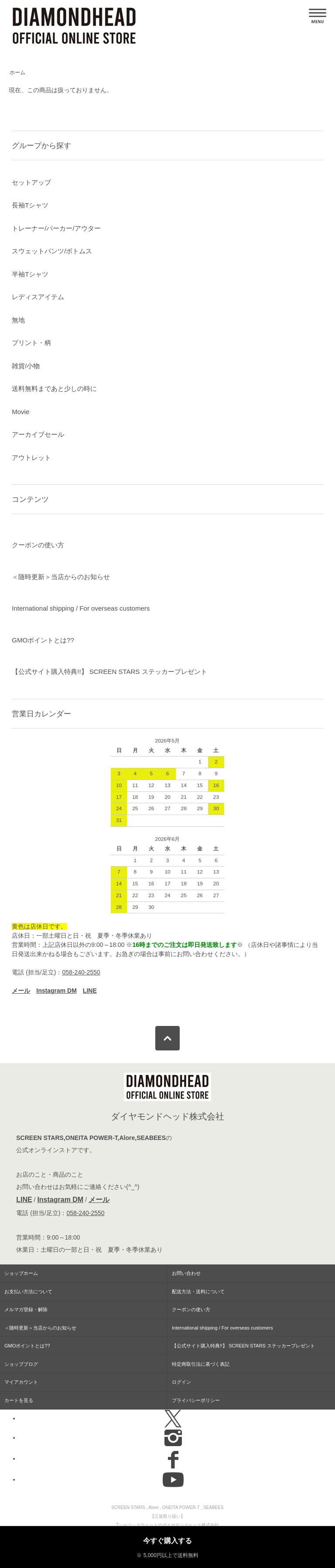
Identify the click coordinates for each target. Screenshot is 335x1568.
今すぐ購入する (167, 1540)
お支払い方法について (28, 1291)
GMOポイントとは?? (43, 640)
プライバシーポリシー (196, 1400)
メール (99, 1199)
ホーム (17, 72)
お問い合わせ (186, 1273)
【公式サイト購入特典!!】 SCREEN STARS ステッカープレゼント (109, 671)
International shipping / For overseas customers (81, 608)
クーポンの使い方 (38, 545)
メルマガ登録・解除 (26, 1309)
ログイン (181, 1382)
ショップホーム (21, 1273)
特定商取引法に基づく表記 (200, 1364)
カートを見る (18, 1400)
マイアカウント (21, 1382)
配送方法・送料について (198, 1291)
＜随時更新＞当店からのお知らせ (61, 576)
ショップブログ (21, 1364)
